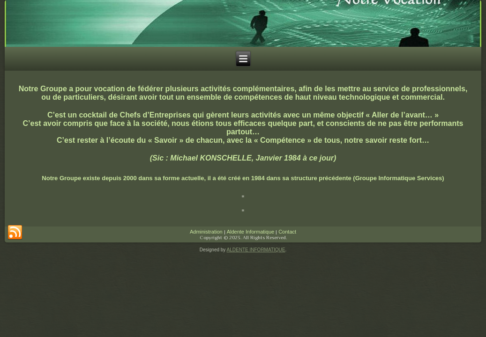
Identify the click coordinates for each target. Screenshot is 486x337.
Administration (206, 231)
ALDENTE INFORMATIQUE (256, 249)
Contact (287, 231)
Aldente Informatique (251, 231)
